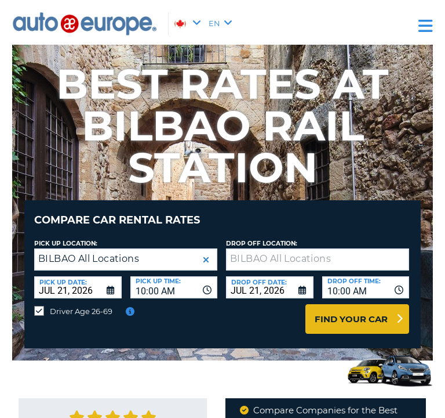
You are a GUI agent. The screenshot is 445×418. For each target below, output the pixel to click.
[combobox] (174, 287)
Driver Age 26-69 (81, 311)
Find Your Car (351, 319)
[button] (206, 260)
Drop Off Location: (261, 243)
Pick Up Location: (65, 243)
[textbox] (317, 259)
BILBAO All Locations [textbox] (88, 258)
